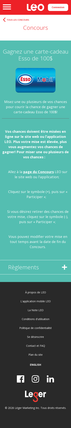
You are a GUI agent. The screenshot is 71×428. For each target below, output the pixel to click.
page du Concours (38, 171)
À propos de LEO (35, 292)
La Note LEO (36, 310)
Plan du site (35, 354)
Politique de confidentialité (35, 328)
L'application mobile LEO (35, 301)
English (35, 364)
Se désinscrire (35, 337)
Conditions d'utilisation (35, 319)
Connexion (58, 7)
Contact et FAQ (35, 346)
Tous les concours (18, 20)
